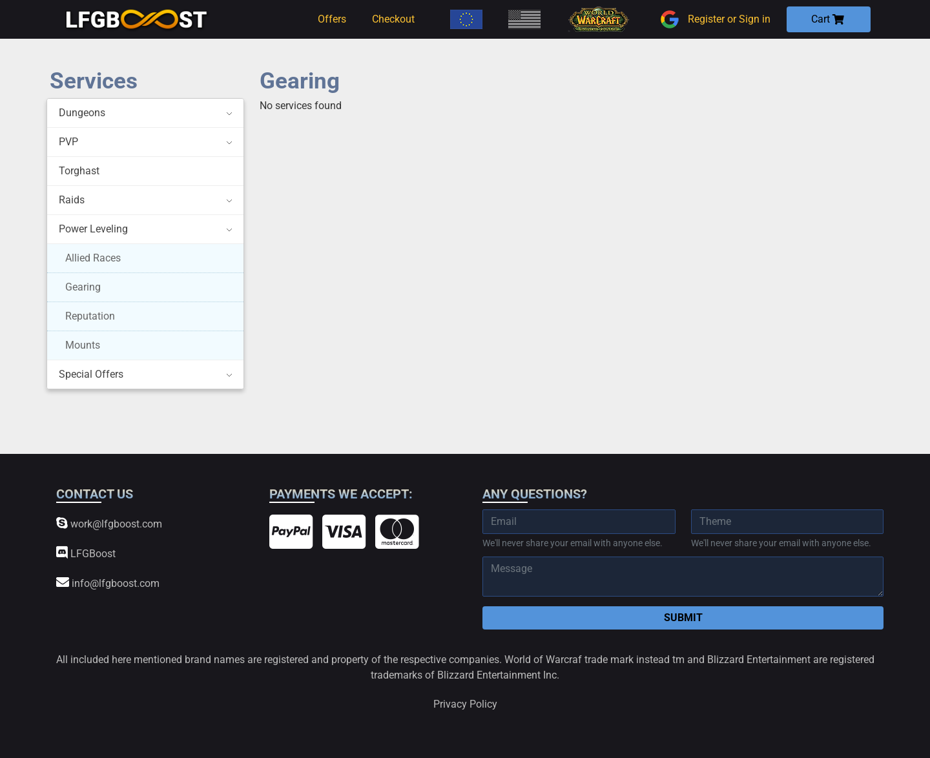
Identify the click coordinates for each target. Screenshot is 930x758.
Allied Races (93, 258)
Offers (332, 19)
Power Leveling (93, 229)
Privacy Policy (465, 704)
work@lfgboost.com (109, 523)
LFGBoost (86, 553)
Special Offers (91, 374)
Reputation (90, 316)
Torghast (79, 171)
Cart (827, 19)
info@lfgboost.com (108, 582)
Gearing (83, 287)
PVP (68, 142)
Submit (683, 617)
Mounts (82, 345)
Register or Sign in (713, 19)
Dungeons (82, 113)
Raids (72, 200)
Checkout (393, 19)
